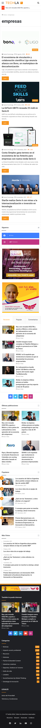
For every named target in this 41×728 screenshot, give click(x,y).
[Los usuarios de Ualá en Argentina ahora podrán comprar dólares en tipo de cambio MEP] (8, 482)
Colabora (31, 718)
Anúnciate (24, 718)
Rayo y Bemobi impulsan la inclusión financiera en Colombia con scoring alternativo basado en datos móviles (10, 457)
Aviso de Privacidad (8, 695)
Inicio (4, 15)
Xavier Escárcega (8, 54)
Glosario (16, 718)
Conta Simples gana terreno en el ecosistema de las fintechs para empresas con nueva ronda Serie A (19, 155)
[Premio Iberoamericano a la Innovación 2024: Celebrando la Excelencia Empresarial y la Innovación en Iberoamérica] (8, 521)
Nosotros (10, 718)
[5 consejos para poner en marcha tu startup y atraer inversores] (8, 511)
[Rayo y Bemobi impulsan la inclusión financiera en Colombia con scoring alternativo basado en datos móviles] (10, 445)
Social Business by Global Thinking (14, 678)
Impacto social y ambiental (12, 650)
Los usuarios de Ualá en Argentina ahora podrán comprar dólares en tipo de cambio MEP (27, 481)
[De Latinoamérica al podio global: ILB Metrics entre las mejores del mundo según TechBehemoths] (8, 370)
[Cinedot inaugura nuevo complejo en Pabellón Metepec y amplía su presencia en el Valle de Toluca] (8, 345)
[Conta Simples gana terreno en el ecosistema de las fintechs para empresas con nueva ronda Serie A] (20, 136)
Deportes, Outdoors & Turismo (13, 668)
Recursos (6, 654)
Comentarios (33, 320)
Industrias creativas (9, 664)
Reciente (6, 320)
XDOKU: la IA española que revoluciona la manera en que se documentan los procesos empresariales (30, 457)
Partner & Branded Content (12, 661)
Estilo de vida (7, 671)
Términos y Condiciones (9, 699)
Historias (6, 657)
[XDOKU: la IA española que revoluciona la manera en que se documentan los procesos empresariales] (8, 357)
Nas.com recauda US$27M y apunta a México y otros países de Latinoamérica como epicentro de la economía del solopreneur (26, 331)
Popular (19, 320)
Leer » (5, 78)
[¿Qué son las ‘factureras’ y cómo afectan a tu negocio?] (8, 502)
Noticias (5, 647)
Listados (6, 674)
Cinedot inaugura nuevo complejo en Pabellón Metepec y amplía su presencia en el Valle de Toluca (30, 619)
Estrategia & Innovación (11, 681)
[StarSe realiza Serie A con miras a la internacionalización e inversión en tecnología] (20, 184)
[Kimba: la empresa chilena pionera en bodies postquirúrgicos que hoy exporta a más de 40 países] (8, 383)
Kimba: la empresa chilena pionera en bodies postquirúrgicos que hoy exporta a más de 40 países (30, 427)
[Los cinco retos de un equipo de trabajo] (8, 492)
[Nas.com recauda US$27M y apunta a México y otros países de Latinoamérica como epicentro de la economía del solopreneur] (8, 330)
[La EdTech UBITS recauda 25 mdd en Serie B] (20, 92)
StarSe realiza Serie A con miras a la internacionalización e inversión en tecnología (19, 203)
